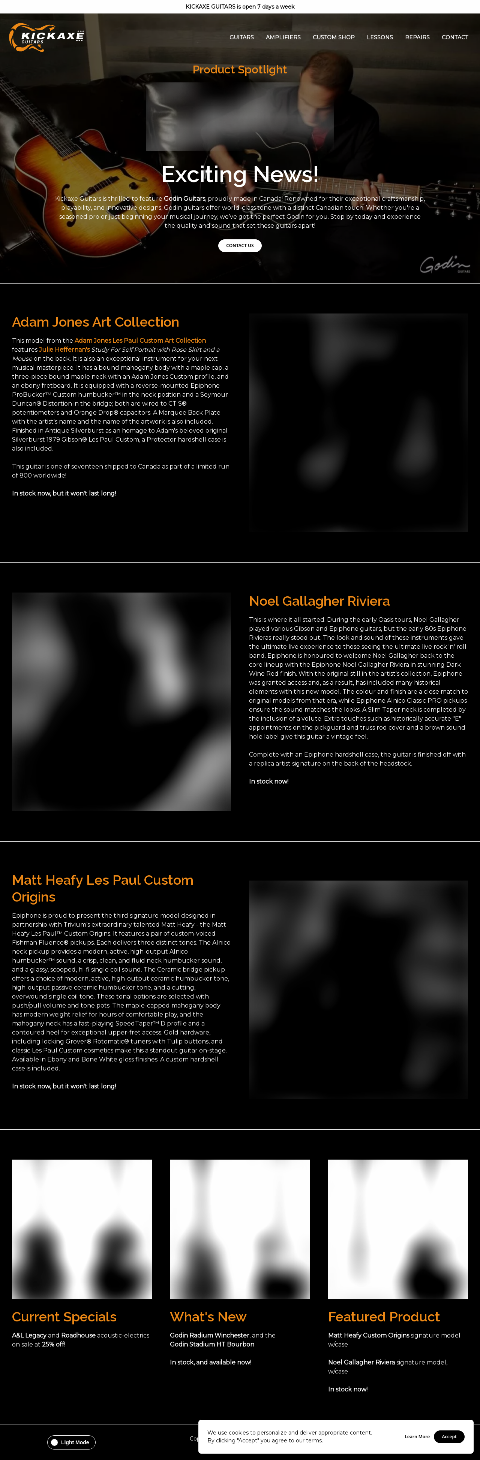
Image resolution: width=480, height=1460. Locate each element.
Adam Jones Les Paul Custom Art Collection (140, 340)
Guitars (242, 37)
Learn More (417, 1436)
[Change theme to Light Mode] (71, 1442)
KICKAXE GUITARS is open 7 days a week (240, 6)
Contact (455, 37)
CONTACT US (240, 245)
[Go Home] (46, 37)
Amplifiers (283, 37)
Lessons (380, 37)
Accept (449, 1436)
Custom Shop (334, 37)
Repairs (417, 37)
